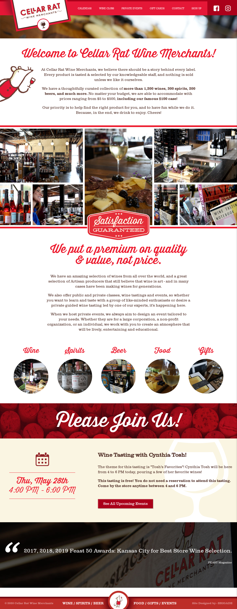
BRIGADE (225, 603)
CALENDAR (85, 8)
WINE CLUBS (106, 8)
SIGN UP (196, 8)
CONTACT (178, 8)
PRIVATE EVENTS (132, 8)
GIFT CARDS (157, 8)
